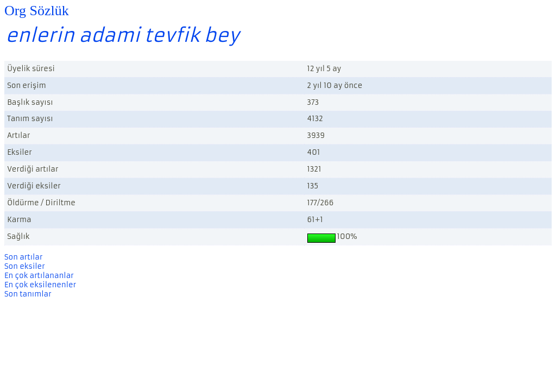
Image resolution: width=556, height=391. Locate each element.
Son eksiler (24, 266)
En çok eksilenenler (40, 284)
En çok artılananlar (39, 275)
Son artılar (23, 257)
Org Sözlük (36, 10)
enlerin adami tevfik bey (122, 35)
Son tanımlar (28, 294)
